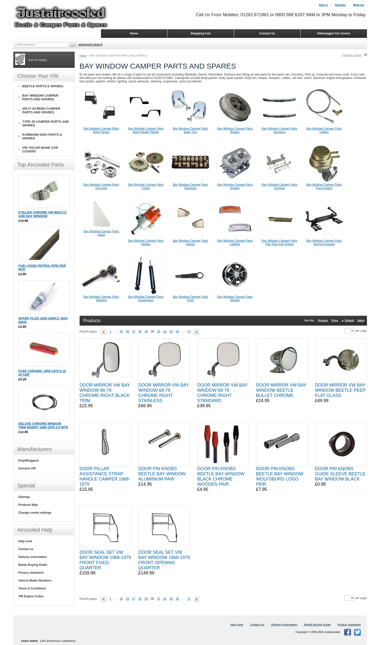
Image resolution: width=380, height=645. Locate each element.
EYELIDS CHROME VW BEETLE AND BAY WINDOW (42, 214)
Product (323, 320)
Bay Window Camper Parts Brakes (235, 130)
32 (164, 331)
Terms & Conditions (32, 588)
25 (121, 331)
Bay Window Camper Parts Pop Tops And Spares (279, 242)
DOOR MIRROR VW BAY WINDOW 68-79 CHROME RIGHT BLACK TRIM (105, 393)
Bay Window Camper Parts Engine (235, 186)
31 (158, 331)
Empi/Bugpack (28, 460)
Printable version (352, 55)
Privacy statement (31, 572)
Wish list (358, 4)
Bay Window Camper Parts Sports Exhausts (324, 242)
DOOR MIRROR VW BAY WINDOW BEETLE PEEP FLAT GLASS (340, 390)
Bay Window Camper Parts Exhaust (279, 186)
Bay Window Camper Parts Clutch (146, 186)
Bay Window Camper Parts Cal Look (101, 186)
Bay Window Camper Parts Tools (190, 298)
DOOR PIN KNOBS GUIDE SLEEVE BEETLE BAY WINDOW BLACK (340, 473)
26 (127, 331)
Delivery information (32, 557)
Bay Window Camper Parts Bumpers (279, 130)
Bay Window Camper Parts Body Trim (190, 130)
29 (146, 331)
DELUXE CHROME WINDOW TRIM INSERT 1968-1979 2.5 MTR (43, 425)
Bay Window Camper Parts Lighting (235, 242)
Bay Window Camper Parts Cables (324, 130)
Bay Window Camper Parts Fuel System (324, 186)
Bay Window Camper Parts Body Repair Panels (146, 130)
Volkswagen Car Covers (334, 33)
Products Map (28, 505)
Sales (361, 320)
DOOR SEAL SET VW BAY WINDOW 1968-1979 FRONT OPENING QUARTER (164, 560)
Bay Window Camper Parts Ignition (146, 242)
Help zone (25, 541)
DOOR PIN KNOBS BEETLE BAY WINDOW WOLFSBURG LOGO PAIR (279, 476)
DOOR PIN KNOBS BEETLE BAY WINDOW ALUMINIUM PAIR (161, 473)
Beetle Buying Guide (32, 565)
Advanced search (90, 44)
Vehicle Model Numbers (35, 580)
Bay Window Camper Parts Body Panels (101, 130)
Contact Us (267, 33)
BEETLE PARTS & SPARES (42, 86)
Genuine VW (27, 468)
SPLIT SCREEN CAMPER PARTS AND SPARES (41, 110)
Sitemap (24, 497)
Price (334, 320)
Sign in (323, 4)
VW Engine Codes (31, 596)
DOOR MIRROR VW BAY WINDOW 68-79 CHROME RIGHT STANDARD (222, 393)
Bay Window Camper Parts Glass (101, 233)
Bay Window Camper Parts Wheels (235, 298)
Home (83, 55)
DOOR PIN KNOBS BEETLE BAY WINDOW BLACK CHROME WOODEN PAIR (220, 476)
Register (340, 4)
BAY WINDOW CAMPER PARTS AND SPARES (40, 97)
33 (171, 331)
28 (139, 331)
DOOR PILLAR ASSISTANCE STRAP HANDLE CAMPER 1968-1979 (105, 476)
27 (133, 331)
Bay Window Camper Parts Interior (190, 242)
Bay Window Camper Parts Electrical (190, 186)
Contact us (26, 549)
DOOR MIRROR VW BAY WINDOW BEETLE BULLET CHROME (281, 390)
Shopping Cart (200, 33)
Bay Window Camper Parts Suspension (146, 298)
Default (349, 320)
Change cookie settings (35, 512)
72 (189, 331)
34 (177, 331)
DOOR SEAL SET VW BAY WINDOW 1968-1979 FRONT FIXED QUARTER (105, 560)
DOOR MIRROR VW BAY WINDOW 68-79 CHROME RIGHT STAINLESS (163, 393)
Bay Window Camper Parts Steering (101, 298)
